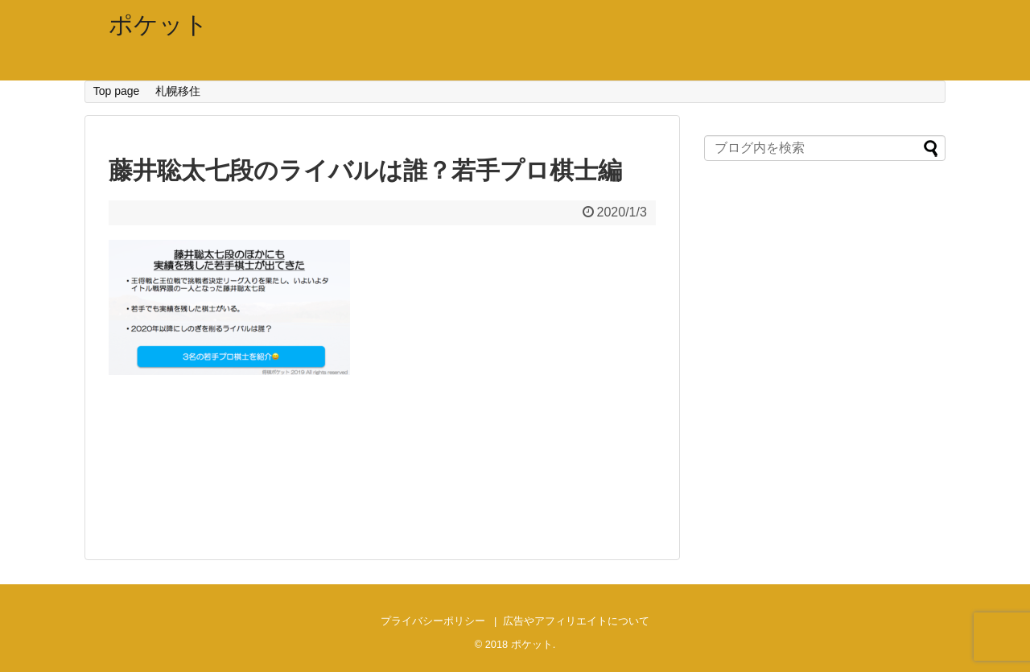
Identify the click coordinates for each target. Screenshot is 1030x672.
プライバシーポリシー (433, 621)
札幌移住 (177, 91)
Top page (116, 91)
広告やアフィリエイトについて (576, 621)
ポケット (158, 24)
